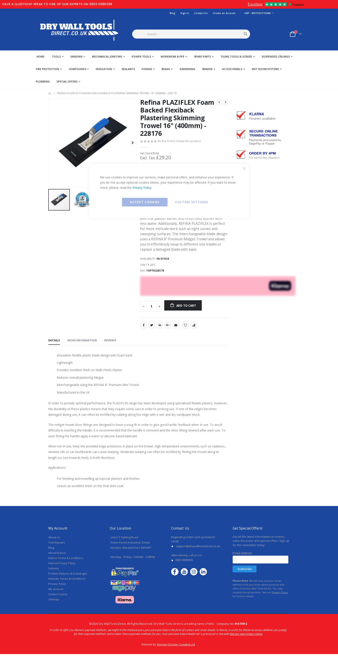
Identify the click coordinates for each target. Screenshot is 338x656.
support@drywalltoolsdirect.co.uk (198, 548)
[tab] (54, 341)
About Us (54, 539)
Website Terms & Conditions (67, 580)
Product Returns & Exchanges (67, 575)
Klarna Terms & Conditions (65, 560)
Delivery (53, 570)
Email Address (242, 555)
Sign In (184, 13)
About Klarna (57, 554)
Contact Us (201, 13)
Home (49, 93)
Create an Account (224, 13)
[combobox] (196, 34)
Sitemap (53, 601)
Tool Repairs (56, 544)
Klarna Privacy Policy (61, 565)
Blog (172, 13)
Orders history (57, 596)
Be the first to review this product (179, 141)
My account (55, 591)
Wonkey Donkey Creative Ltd (176, 646)
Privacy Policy (142, 188)
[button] (132, 142)
